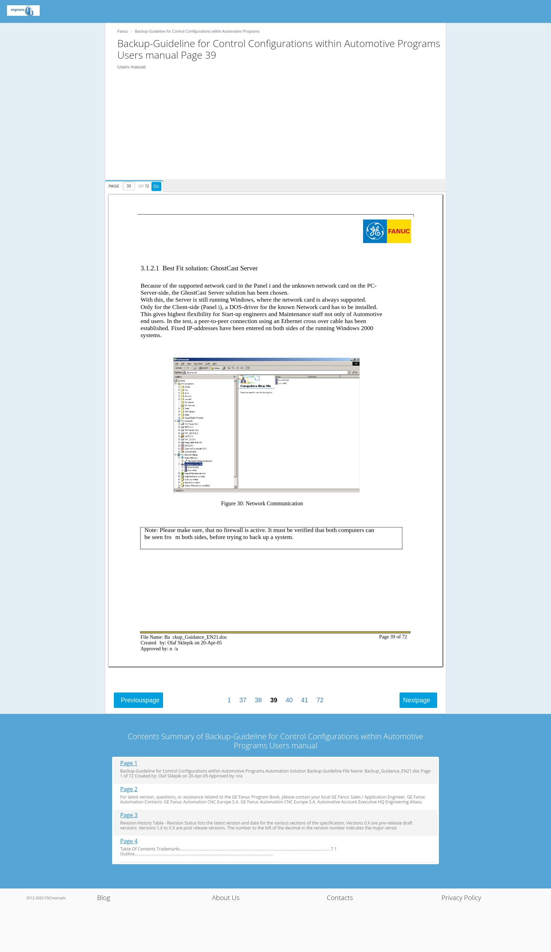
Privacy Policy (461, 897)
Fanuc (122, 31)
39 (273, 700)
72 (320, 700)
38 (258, 700)
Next (416, 700)
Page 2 (129, 789)
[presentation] (135, 185)
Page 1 (129, 763)
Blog (103, 897)
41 (304, 700)
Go (156, 186)
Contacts (340, 897)
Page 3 (129, 815)
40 (289, 700)
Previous (140, 700)
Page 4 (129, 841)
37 (242, 700)
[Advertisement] (279, 130)
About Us (226, 897)
